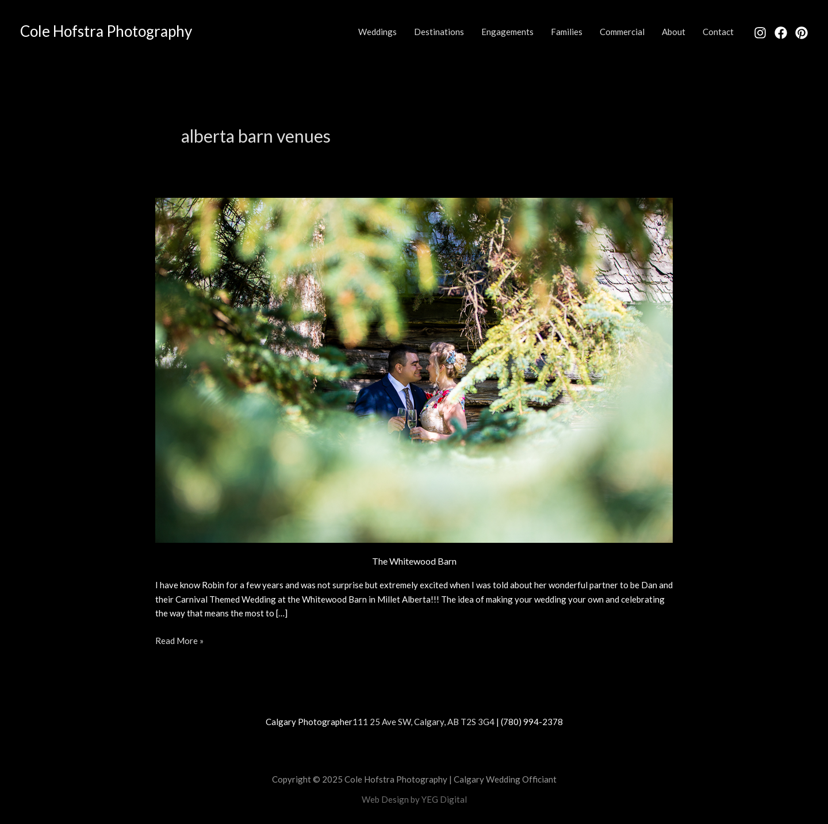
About (673, 31)
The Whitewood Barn (414, 560)
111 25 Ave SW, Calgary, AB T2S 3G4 (423, 721)
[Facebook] (781, 32)
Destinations (439, 31)
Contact (718, 31)
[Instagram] (760, 32)
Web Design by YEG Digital (414, 799)
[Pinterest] (801, 32)
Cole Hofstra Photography (106, 31)
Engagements (507, 31)
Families (566, 31)
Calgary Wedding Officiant (505, 779)
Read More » (179, 640)
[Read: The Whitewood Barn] (414, 368)
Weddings (377, 31)
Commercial (622, 31)
